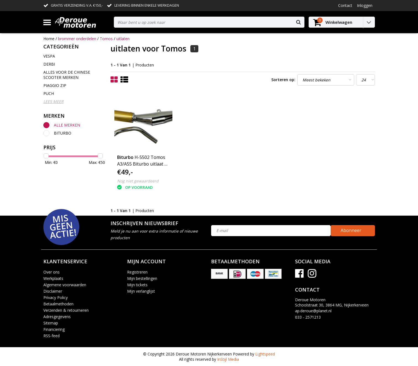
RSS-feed (51, 335)
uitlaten (123, 38)
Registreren (137, 272)
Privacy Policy (55, 297)
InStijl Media (228, 359)
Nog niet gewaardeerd (138, 181)
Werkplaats (53, 278)
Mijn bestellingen (142, 278)
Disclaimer (52, 291)
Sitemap (50, 323)
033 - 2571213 (308, 317)
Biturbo (62, 133)
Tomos (106, 38)
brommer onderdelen (77, 38)
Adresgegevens (57, 316)
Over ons (51, 272)
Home (48, 38)
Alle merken (67, 125)
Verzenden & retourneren (66, 310)
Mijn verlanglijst (141, 291)
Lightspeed (265, 354)
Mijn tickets (137, 284)
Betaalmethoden (58, 303)
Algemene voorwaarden (64, 284)
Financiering (54, 329)
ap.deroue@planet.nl (313, 310)
